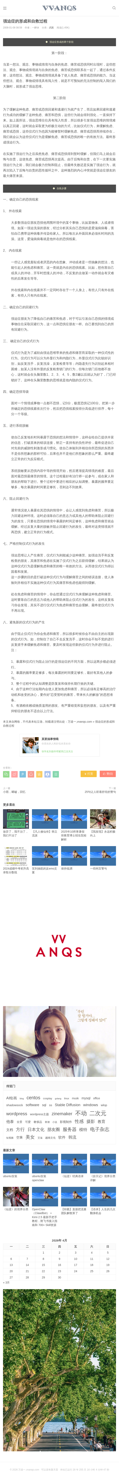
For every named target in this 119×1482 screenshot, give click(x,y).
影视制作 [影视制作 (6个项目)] (66, 1123)
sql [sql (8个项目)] (44, 1106)
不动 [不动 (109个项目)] (81, 1114)
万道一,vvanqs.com (80, 723)
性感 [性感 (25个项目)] (79, 1122)
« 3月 (6, 1284)
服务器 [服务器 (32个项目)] (70, 1130)
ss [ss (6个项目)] (50, 1106)
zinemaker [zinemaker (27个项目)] (62, 1114)
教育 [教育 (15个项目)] (101, 1123)
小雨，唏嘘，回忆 (14, 793)
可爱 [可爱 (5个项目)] (28, 1123)
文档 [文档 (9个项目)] (9, 1131)
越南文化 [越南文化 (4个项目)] (50, 1138)
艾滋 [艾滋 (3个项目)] (40, 1139)
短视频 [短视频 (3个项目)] (9, 1139)
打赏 (88, 775)
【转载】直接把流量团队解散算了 (74, 1202)
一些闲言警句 (103, 859)
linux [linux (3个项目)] (66, 1099)
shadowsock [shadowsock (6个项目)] (14, 1106)
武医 (51, 29)
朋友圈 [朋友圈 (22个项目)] (53, 1130)
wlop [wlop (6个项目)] (104, 1106)
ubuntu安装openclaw (45, 1169)
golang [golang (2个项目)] (58, 1100)
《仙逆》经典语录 (74, 1167)
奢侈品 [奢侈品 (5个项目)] (38, 1123)
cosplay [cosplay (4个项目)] (47, 1099)
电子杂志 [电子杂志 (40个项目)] (99, 1130)
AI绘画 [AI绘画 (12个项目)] (11, 1099)
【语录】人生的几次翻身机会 (103, 1202)
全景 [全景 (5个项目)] (19, 1123)
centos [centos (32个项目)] (33, 1099)
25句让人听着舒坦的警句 (100, 793)
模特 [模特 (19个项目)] (83, 1130)
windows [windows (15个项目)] (90, 1106)
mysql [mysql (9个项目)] (86, 1100)
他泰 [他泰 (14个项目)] (10, 1123)
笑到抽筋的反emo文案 (45, 861)
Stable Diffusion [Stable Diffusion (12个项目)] (67, 1106)
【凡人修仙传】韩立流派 (45, 824)
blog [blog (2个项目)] (22, 1100)
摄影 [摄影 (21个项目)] (90, 1122)
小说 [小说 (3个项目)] (54, 1123)
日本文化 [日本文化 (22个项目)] (36, 1130)
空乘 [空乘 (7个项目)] (19, 1138)
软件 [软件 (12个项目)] (62, 1139)
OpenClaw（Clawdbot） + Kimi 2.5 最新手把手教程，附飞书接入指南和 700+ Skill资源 (45, 1208)
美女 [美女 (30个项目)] (30, 1138)
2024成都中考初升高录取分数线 (16, 861)
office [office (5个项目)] (96, 1099)
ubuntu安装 (16, 1167)
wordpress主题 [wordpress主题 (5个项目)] (39, 1115)
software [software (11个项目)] (32, 1106)
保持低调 (74, 859)
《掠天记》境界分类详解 (103, 1169)
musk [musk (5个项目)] (75, 1099)
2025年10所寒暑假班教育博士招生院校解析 (74, 826)
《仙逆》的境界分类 (16, 1200)
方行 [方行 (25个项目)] (20, 1130)
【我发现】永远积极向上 (103, 824)
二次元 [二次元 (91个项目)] (97, 1114)
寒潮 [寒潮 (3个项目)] (47, 1123)
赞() (108, 775)
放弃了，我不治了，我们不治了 (16, 824)
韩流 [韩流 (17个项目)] (72, 1138)
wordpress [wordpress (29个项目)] (16, 1114)
